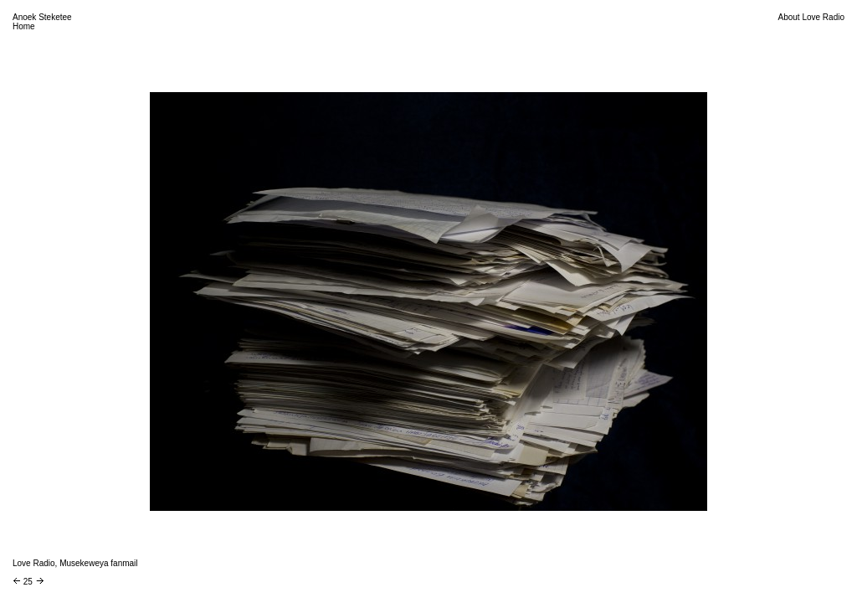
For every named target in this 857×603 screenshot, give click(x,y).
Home (24, 26)
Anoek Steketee (42, 17)
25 (28, 581)
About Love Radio (810, 17)
